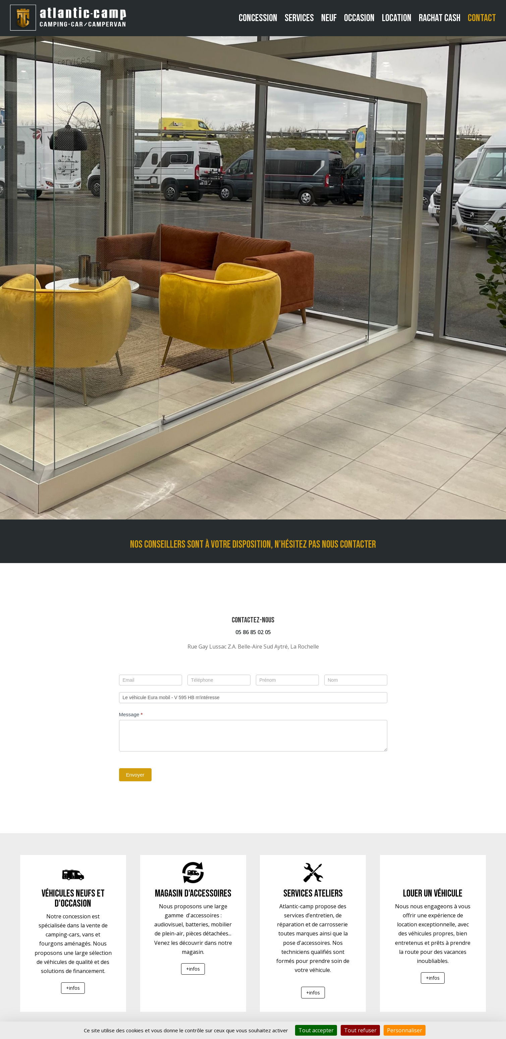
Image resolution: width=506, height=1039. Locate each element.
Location (396, 18)
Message (131, 714)
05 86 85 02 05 (253, 632)
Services (299, 18)
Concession (258, 18)
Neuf (329, 18)
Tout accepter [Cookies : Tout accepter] (316, 1030)
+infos (73, 988)
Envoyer (135, 775)
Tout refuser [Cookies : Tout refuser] (360, 1030)
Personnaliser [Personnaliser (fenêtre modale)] (404, 1030)
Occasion (359, 18)
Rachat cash (439, 18)
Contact (482, 18)
